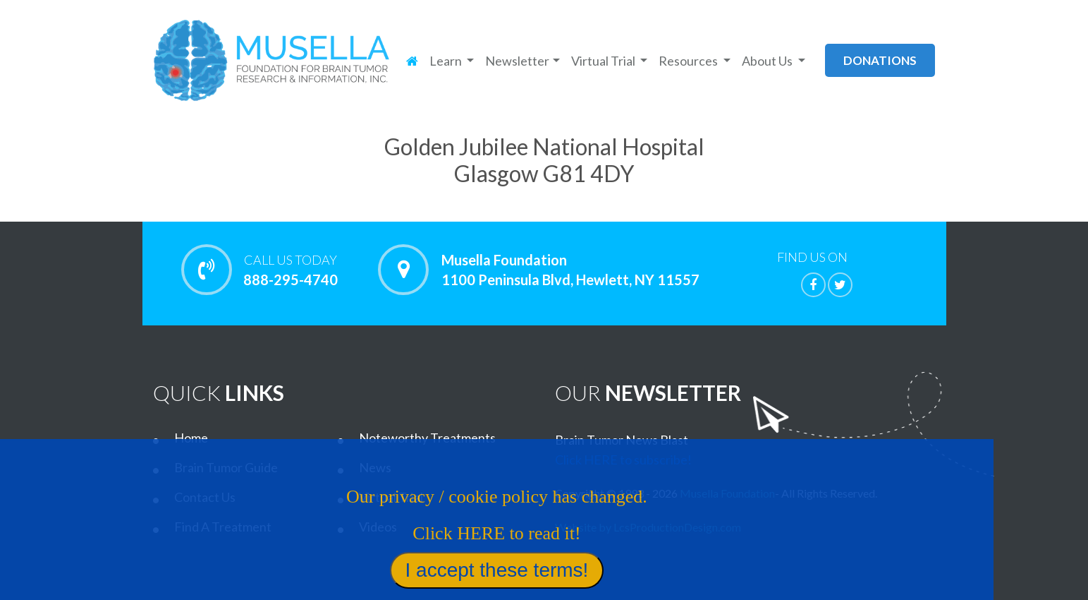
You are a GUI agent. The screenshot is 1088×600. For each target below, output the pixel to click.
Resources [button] (689, 60)
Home (191, 437)
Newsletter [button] (517, 60)
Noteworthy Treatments (427, 437)
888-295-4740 (290, 269)
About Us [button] (768, 60)
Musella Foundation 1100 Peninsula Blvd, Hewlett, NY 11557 (570, 269)
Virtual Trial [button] (604, 60)
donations (880, 60)
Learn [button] (446, 60)
